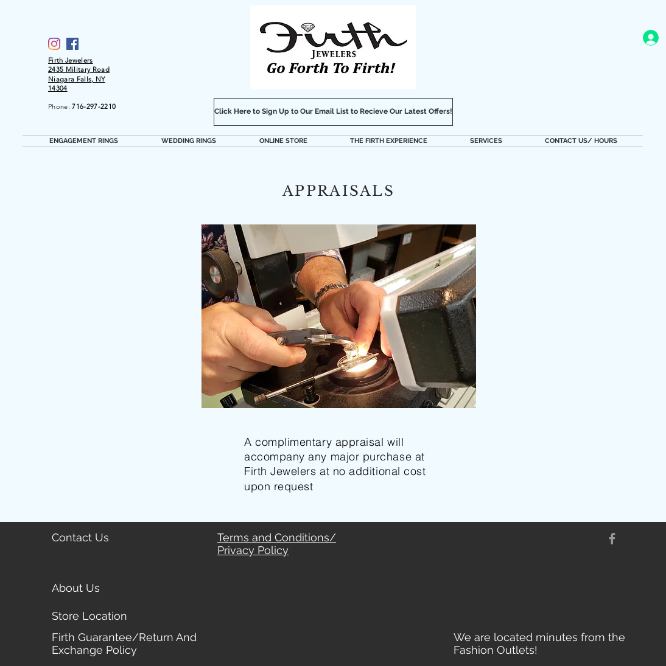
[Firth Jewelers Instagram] (54, 44)
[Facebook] (72, 44)
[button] (83, 140)
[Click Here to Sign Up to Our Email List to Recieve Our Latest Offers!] (333, 112)
